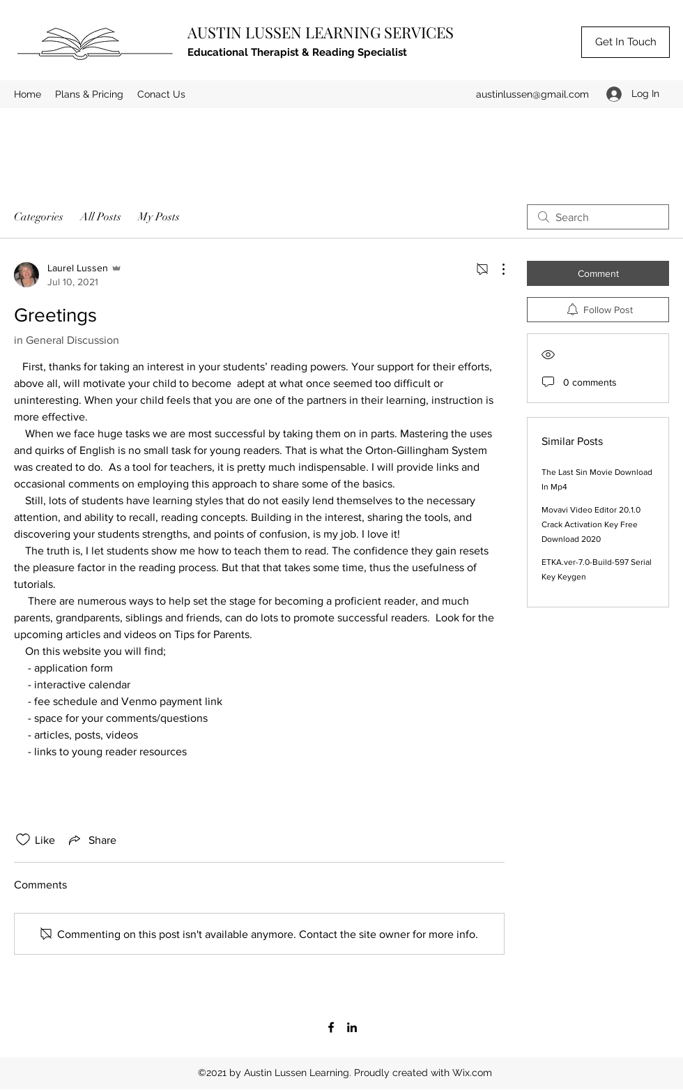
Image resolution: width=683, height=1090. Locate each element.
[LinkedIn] (352, 1027)
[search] (598, 216)
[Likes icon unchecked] (23, 839)
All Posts (100, 217)
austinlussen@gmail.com (532, 94)
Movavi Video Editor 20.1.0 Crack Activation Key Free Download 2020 (591, 524)
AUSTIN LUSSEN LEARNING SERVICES (320, 32)
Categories (38, 217)
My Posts (159, 217)
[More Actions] (496, 269)
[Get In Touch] (625, 42)
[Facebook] (331, 1027)
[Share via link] (91, 839)
